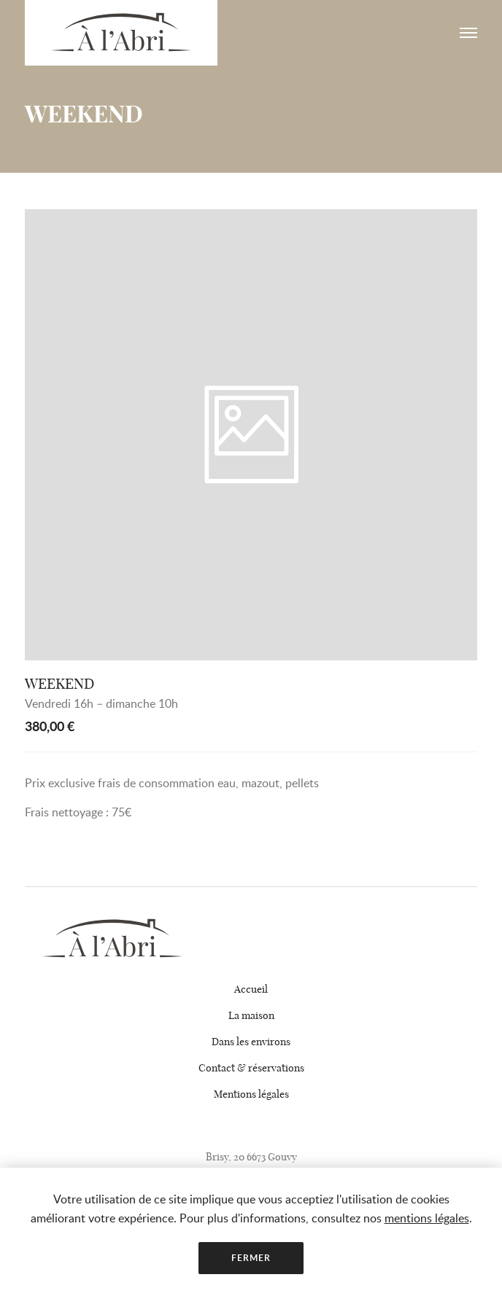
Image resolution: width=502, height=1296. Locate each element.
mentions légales (427, 1218)
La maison (251, 1015)
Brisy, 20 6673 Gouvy (251, 1156)
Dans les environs (251, 1041)
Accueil (251, 989)
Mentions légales (251, 1094)
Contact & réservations (251, 1067)
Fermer (250, 1258)
